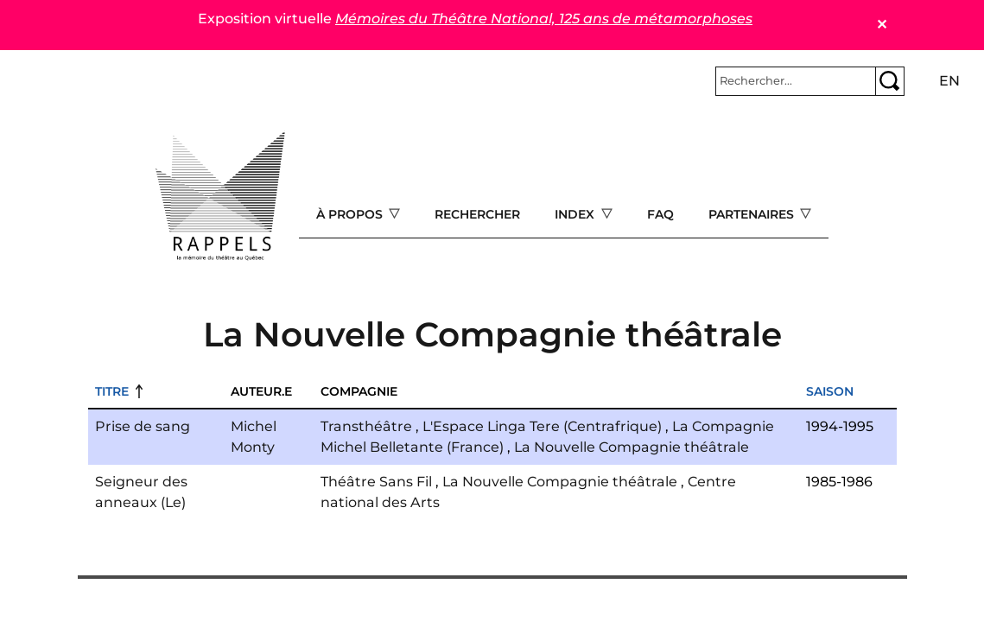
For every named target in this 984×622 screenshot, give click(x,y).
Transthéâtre (366, 426)
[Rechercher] (795, 81)
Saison (830, 391)
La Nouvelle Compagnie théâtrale (631, 447)
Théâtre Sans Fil (376, 481)
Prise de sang (142, 426)
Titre (112, 391)
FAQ (660, 214)
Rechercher (477, 214)
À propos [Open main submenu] (351, 214)
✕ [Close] (881, 24)
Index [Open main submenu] (576, 214)
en (949, 81)
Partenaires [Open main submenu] (752, 214)
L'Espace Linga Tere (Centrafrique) (542, 426)
